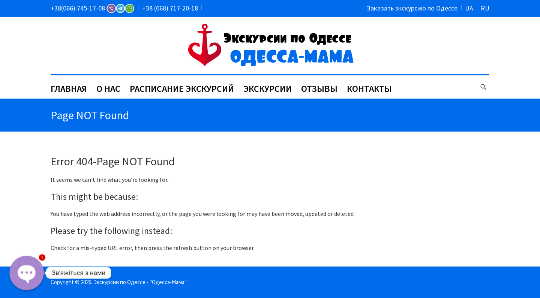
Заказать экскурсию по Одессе (412, 8)
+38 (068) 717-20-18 (170, 8)
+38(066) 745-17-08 (93, 8)
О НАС (108, 88)
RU (485, 8)
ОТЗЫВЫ (319, 88)
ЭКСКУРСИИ (267, 88)
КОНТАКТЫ (369, 88)
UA (469, 8)
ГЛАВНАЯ (69, 88)
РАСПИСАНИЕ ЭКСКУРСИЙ (182, 88)
